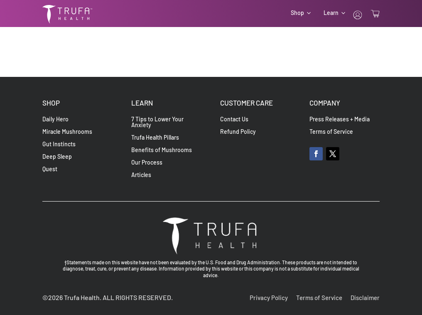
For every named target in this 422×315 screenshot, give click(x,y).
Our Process (146, 163)
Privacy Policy (269, 297)
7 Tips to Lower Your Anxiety (157, 122)
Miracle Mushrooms (67, 132)
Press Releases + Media (339, 119)
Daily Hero (55, 119)
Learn (331, 13)
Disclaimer (365, 297)
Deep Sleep (57, 157)
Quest (49, 169)
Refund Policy (238, 132)
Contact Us (234, 119)
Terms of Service (331, 132)
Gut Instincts (59, 144)
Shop (297, 13)
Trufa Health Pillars (155, 138)
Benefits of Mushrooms (161, 150)
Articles (141, 175)
